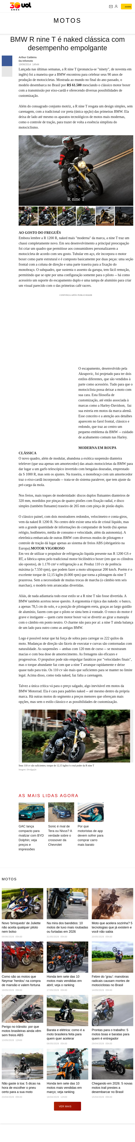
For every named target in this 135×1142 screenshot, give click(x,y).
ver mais (67, 1106)
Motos (68, 20)
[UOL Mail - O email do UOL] (111, 6)
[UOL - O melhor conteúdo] (20, 6)
